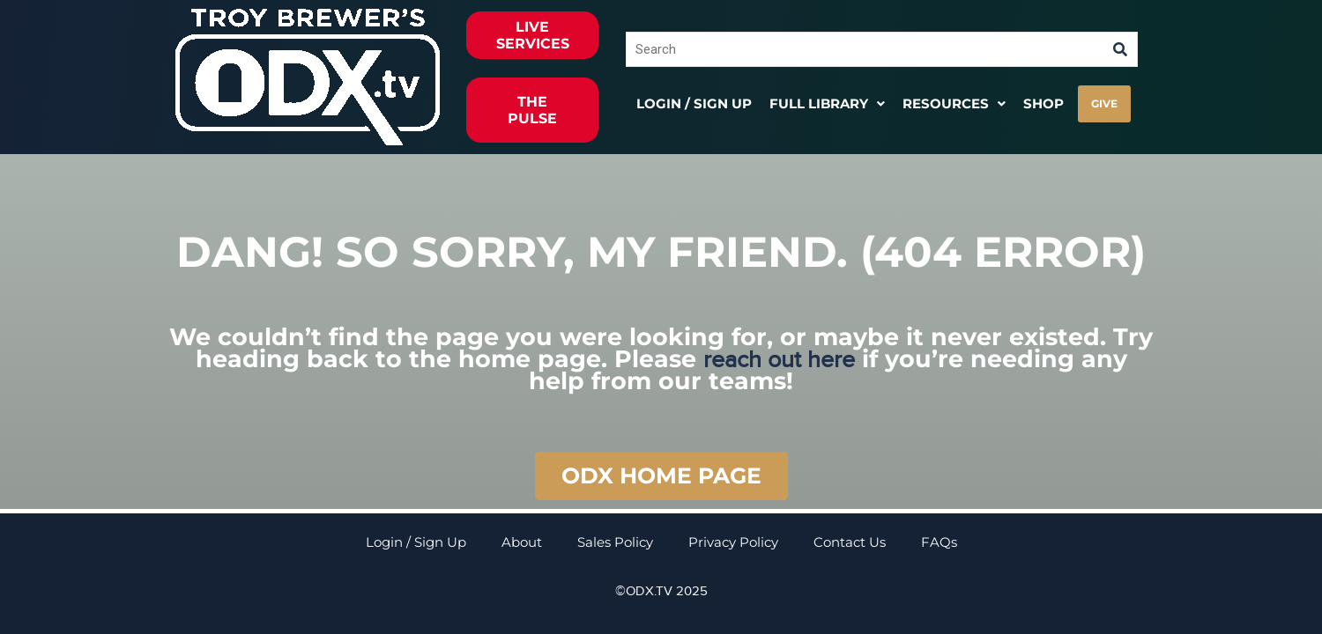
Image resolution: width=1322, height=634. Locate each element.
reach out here (779, 360)
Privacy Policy (733, 542)
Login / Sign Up (694, 103)
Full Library (827, 103)
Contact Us (849, 542)
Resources (954, 103)
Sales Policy (615, 542)
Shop (1043, 103)
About (521, 542)
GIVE (1104, 103)
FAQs (939, 542)
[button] (827, 103)
